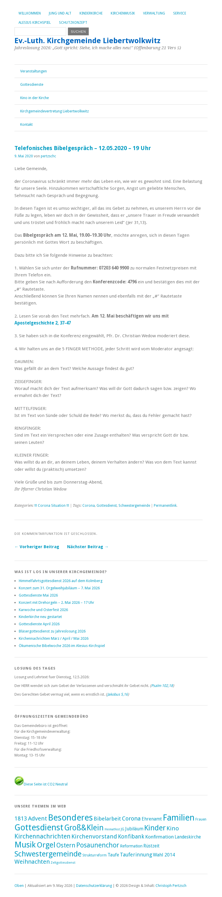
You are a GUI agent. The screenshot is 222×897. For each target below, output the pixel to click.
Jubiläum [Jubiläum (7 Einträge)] (134, 829)
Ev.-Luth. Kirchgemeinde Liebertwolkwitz (87, 40)
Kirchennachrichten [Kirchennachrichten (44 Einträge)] (42, 836)
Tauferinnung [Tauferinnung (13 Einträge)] (136, 855)
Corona (88, 506)
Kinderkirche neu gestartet (40, 617)
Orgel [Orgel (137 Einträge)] (46, 845)
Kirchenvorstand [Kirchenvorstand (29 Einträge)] (94, 836)
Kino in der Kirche (34, 98)
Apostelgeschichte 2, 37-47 (42, 323)
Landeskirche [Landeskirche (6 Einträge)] (188, 837)
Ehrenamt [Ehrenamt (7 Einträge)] (152, 819)
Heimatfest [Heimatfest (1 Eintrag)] (112, 829)
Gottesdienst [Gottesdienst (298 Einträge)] (38, 827)
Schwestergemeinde (134, 506)
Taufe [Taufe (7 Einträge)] (113, 855)
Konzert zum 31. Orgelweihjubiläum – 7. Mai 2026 (59, 588)
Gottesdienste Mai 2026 (38, 595)
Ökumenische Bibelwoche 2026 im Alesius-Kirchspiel (62, 645)
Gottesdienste (31, 84)
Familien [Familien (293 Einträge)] (179, 818)
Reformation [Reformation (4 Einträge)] (131, 846)
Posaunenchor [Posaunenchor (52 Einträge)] (97, 845)
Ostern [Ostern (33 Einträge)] (65, 845)
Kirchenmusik (123, 13)
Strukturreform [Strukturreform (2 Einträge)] (94, 855)
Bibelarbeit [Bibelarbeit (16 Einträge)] (107, 819)
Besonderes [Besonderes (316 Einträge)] (70, 818)
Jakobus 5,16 (117, 694)
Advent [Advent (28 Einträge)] (37, 818)
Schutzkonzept (73, 23)
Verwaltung (154, 13)
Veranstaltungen (33, 71)
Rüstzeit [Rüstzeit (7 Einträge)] (151, 846)
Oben (19, 885)
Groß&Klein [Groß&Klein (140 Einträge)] (84, 827)
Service (179, 13)
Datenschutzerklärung (94, 885)
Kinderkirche (91, 13)
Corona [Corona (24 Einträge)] (131, 818)
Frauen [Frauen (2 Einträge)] (200, 819)
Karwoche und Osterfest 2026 (43, 610)
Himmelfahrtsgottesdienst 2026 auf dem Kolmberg (60, 581)
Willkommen (29, 13)
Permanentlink (165, 506)
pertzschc (48, 156)
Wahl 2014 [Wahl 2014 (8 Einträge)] (164, 855)
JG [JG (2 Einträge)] (122, 829)
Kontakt (26, 124)
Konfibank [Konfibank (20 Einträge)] (131, 836)
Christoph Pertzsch (171, 885)
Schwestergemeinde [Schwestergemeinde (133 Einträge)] (48, 853)
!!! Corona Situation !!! (51, 506)
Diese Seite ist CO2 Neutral (41, 784)
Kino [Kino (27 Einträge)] (172, 828)
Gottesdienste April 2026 (39, 624)
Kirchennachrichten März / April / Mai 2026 (53, 638)
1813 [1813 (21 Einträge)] (20, 818)
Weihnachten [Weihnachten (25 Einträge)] (32, 861)
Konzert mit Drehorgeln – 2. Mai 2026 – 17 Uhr (56, 602)
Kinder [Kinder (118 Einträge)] (155, 827)
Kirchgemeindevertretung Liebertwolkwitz (54, 111)
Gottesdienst (107, 506)
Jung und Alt (60, 13)
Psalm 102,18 (162, 685)
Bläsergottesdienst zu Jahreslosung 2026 (52, 631)
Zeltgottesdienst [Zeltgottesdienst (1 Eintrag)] (63, 863)
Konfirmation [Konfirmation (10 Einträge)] (159, 837)
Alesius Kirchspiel (34, 23)
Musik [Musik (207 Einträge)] (25, 844)
